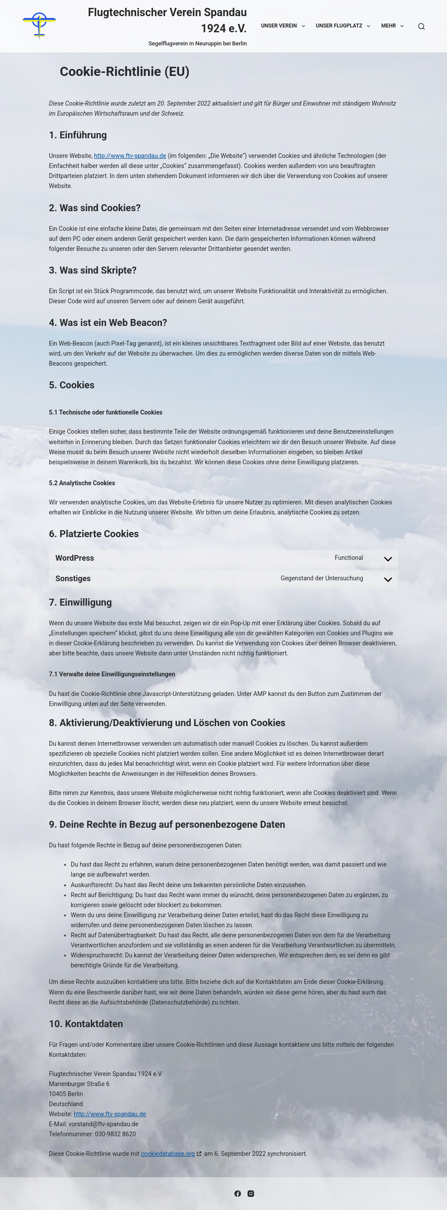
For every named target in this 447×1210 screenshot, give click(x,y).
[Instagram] (251, 1193)
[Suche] (421, 26)
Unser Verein (285, 26)
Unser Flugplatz (345, 26)
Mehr (394, 26)
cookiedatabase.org (168, 1153)
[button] (303, 26)
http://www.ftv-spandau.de (130, 155)
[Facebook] (237, 1193)
